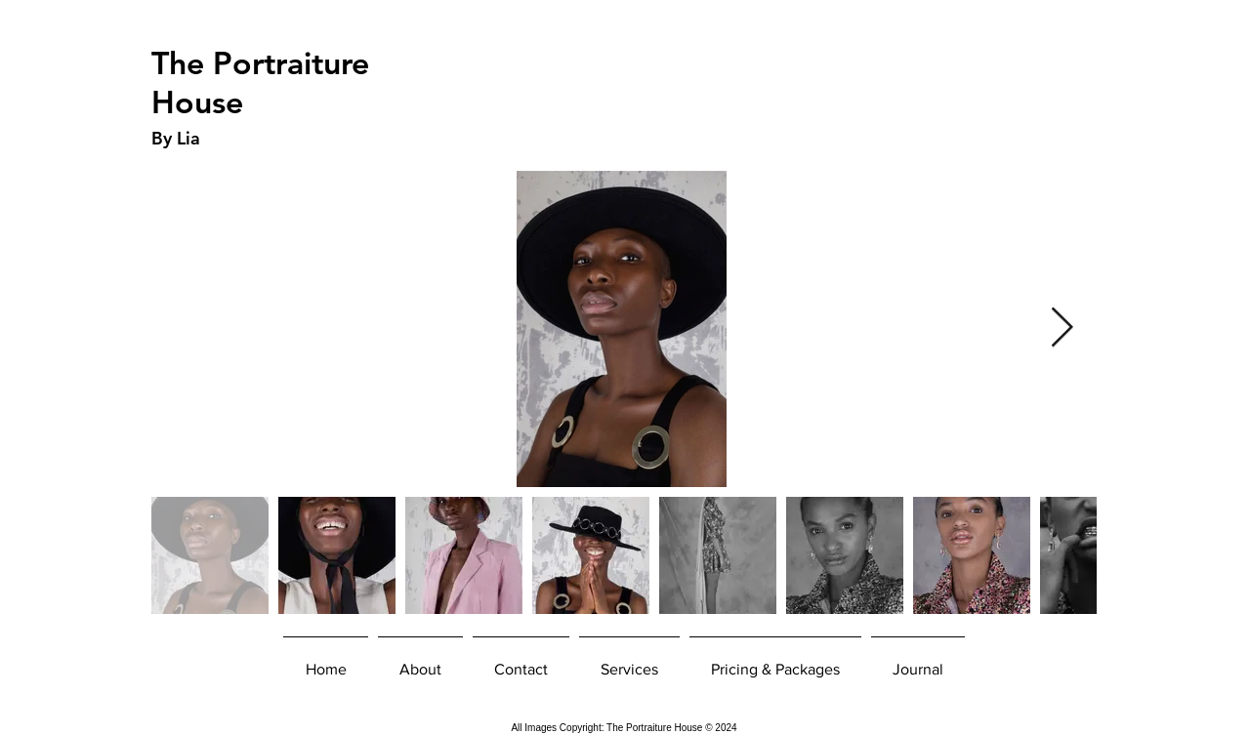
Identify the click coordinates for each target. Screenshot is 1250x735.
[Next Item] (1061, 328)
